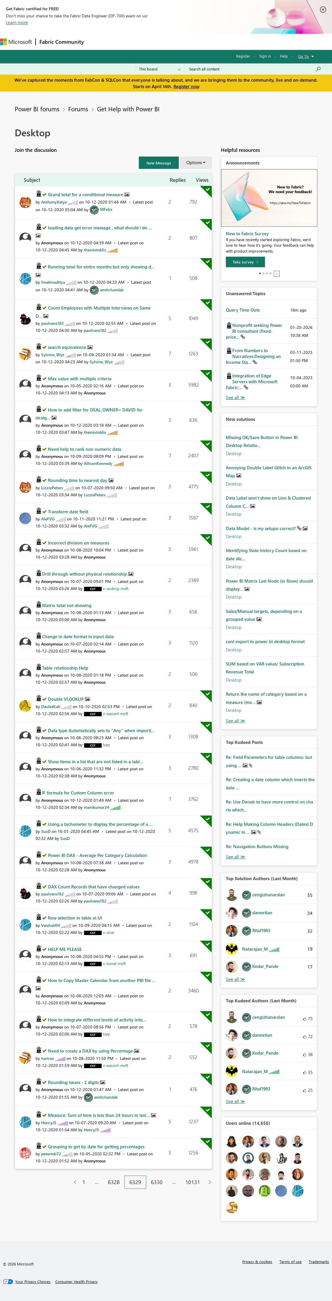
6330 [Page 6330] (157, 1182)
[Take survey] (245, 262)
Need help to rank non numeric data (84, 449)
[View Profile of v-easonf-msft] (115, 713)
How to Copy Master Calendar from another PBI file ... (102, 980)
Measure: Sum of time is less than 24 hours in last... (99, 1115)
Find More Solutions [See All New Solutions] (235, 720)
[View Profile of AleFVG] (48, 519)
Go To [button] (303, 56)
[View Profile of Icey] (106, 744)
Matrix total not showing (66, 605)
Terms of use (290, 1261)
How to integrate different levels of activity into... (97, 1020)
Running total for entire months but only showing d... (101, 267)
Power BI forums (37, 109)
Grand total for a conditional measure (86, 194)
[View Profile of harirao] (47, 1058)
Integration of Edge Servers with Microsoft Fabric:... (251, 381)
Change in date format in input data (78, 636)
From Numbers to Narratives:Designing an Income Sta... (253, 356)
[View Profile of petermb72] (51, 1154)
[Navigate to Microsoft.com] (16, 41)
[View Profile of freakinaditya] (53, 282)
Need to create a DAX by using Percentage (91, 1051)
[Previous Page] (72, 1182)
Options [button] (194, 162)
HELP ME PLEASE (65, 949)
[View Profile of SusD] (46, 831)
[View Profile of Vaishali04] (50, 925)
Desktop (234, 453)
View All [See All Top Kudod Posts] (235, 856)
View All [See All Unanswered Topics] (235, 397)
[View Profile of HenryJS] (48, 1122)
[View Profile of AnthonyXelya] (54, 202)
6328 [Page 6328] (114, 1182)
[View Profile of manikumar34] (96, 807)
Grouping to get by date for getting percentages (96, 1146)
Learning (222, 41)
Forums (97, 41)
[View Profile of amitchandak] (112, 290)
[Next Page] (208, 1182)
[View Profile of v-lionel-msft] (114, 963)
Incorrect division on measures (78, 543)
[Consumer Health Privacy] (76, 1281)
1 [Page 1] (83, 1182)
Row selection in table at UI (75, 918)
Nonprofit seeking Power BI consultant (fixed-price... (254, 331)
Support (247, 41)
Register (243, 55)
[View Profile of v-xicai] (108, 932)
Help (284, 55)
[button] (159, 163)
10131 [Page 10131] (192, 1182)
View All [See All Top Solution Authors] (235, 979)
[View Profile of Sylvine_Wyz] (52, 354)
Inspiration (123, 41)
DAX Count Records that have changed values (93, 887)
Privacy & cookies (257, 1261)
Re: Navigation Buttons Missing (257, 846)
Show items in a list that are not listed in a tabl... (95, 761)
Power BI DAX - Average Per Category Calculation (97, 855)
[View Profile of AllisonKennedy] (98, 463)
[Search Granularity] (160, 69)
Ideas (147, 41)
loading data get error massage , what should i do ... (100, 228)
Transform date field (68, 512)
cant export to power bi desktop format (265, 641)
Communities (173, 41)
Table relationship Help (65, 668)
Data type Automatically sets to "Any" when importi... (101, 730)
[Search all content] (255, 69)
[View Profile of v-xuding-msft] (116, 588)
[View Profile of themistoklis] (95, 250)
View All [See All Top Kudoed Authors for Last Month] (235, 1101)
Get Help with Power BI (128, 109)
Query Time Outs (243, 310)
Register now (186, 86)
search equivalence (67, 347)
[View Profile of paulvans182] (52, 323)
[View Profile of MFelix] (106, 209)
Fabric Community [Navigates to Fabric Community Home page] (61, 41)
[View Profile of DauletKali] (50, 706)
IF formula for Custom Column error (78, 793)
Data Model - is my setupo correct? (261, 528)
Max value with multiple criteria (79, 378)
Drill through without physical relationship (85, 574)
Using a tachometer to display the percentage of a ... (100, 824)
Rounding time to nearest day (78, 480)
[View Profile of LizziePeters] (52, 487)
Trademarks (319, 1261)
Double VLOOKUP (66, 699)
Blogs (199, 41)
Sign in (265, 55)
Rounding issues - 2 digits (74, 1082)
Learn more (17, 22)
